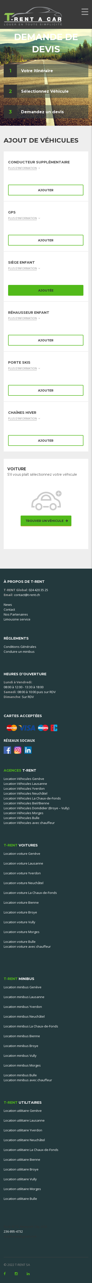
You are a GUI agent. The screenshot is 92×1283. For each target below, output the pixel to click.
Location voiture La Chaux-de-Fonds (30, 892)
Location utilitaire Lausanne (24, 1120)
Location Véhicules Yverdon (24, 788)
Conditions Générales (20, 646)
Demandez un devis (42, 112)
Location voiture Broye (20, 912)
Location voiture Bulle (20, 941)
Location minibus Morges (22, 1065)
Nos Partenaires (16, 614)
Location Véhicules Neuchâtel (25, 793)
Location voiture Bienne (21, 902)
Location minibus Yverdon (23, 1006)
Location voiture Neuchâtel (23, 883)
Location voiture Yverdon (22, 873)
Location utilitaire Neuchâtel (24, 1140)
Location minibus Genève (22, 987)
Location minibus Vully (20, 1055)
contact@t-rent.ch (27, 595)
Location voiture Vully (19, 922)
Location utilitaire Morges (22, 1189)
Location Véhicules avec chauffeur (29, 823)
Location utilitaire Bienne (22, 1159)
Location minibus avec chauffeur (28, 1080)
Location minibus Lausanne (24, 997)
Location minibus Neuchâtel (24, 1016)
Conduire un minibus (19, 651)
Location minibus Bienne (22, 1036)
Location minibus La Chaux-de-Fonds (31, 1026)
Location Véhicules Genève (24, 779)
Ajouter (45, 190)
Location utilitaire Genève (23, 1110)
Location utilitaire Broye (21, 1169)
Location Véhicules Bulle (21, 818)
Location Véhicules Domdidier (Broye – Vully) (36, 808)
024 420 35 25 (38, 590)
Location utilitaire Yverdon (23, 1130)
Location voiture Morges (21, 932)
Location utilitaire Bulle (20, 1198)
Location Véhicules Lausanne (25, 783)
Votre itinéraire (37, 70)
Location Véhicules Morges (23, 813)
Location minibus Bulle (20, 1075)
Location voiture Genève (22, 853)
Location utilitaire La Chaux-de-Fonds (31, 1150)
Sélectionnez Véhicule (45, 91)
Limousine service (17, 619)
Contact (9, 609)
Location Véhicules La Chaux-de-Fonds (32, 798)
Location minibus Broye (21, 1046)
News (8, 604)
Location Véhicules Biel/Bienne (26, 803)
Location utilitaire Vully (20, 1179)
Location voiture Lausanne (23, 863)
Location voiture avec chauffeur (27, 946)
